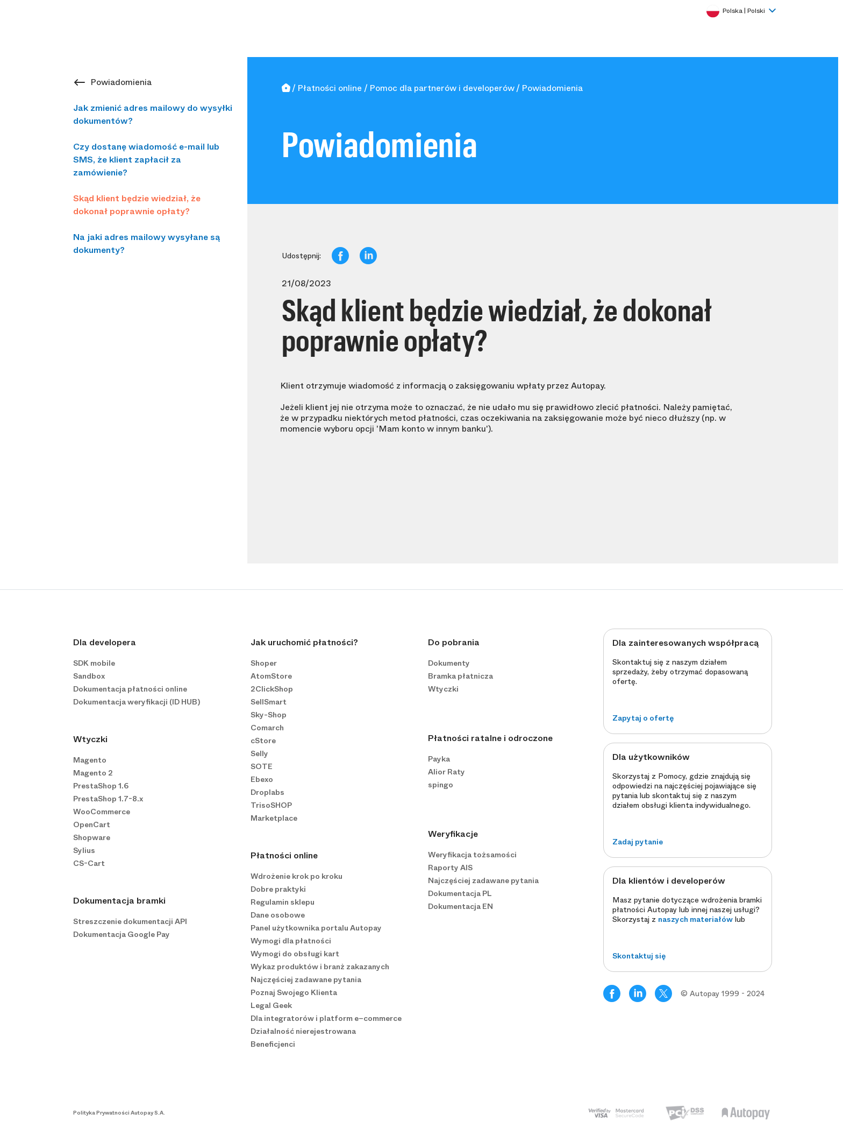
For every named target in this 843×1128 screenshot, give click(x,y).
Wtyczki (443, 688)
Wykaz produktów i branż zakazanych (320, 966)
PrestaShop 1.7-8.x (108, 798)
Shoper (264, 663)
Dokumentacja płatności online (130, 688)
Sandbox (89, 676)
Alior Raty (446, 771)
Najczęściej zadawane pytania (306, 979)
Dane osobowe (278, 915)
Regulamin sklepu (283, 902)
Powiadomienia (121, 82)
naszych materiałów (695, 919)
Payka (439, 758)
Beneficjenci (273, 1044)
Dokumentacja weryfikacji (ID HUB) (136, 701)
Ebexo (262, 779)
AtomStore (271, 676)
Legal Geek (271, 1005)
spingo (440, 784)
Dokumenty (449, 663)
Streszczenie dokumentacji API (130, 921)
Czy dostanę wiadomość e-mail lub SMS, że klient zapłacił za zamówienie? (146, 159)
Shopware (91, 837)
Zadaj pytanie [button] (637, 842)
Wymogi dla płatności (291, 940)
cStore (263, 740)
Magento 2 (93, 772)
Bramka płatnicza (460, 676)
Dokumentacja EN (460, 906)
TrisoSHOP (271, 805)
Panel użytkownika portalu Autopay (316, 927)
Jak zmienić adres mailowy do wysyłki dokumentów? (152, 114)
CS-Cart (89, 863)
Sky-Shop (269, 714)
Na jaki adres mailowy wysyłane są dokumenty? (146, 243)
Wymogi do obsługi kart (295, 953)
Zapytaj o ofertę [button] (643, 718)
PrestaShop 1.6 (100, 785)
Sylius (84, 850)
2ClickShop (272, 688)
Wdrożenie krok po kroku (296, 876)
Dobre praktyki (278, 889)
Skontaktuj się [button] (639, 956)
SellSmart (269, 701)
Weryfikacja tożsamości (472, 854)
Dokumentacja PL (460, 893)
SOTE (262, 766)
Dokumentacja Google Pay (121, 934)
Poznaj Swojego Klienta (294, 992)
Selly (259, 753)
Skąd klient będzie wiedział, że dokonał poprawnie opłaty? (137, 204)
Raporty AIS (450, 867)
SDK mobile (94, 663)
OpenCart (91, 824)
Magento (89, 760)
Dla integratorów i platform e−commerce (326, 1018)
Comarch (267, 727)
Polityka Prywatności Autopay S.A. (119, 1113)
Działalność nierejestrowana (303, 1031)
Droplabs (267, 792)
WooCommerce (101, 811)
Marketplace (274, 818)
